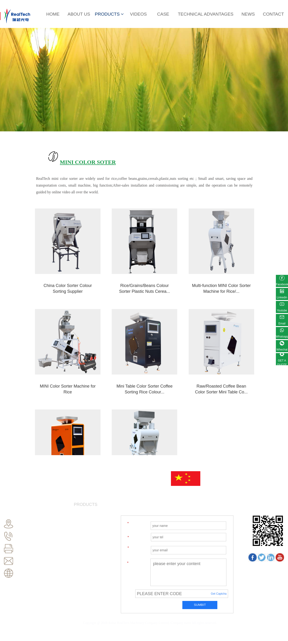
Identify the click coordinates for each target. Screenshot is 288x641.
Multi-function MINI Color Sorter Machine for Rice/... (172, 277)
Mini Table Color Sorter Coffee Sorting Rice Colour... (60, 368)
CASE (163, 14)
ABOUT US (79, 14)
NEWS (248, 14)
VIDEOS (138, 14)
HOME (52, 14)
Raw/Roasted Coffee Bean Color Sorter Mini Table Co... (116, 368)
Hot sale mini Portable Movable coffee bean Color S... (172, 368)
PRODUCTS (109, 14)
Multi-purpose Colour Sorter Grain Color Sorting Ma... (228, 368)
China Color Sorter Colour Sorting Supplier (60, 274)
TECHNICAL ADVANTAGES (205, 14)
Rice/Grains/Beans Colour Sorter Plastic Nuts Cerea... (116, 277)
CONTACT (273, 14)
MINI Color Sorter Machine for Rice (228, 274)
